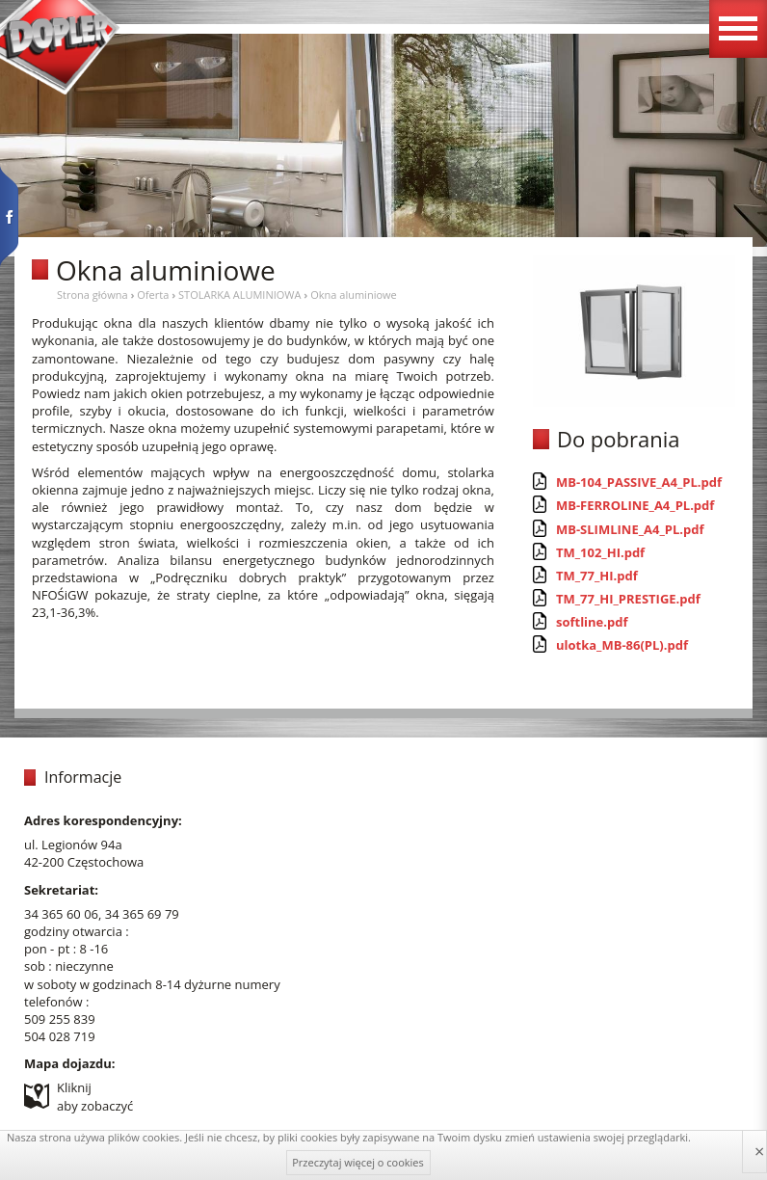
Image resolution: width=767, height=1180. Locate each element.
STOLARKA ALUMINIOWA (239, 294)
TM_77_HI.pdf (597, 575)
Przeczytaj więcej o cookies (358, 1162)
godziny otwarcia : (76, 931)
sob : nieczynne (69, 966)
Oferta (153, 294)
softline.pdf (592, 621)
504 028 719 (59, 1036)
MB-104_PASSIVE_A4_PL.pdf (639, 482)
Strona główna (92, 294)
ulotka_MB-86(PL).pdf (622, 645)
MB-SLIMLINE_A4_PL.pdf (630, 529)
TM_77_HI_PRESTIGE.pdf (628, 598)
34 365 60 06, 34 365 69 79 (101, 914)
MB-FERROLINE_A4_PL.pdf (635, 505)
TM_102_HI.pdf (600, 552)
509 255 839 (59, 1019)
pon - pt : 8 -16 (66, 948)
